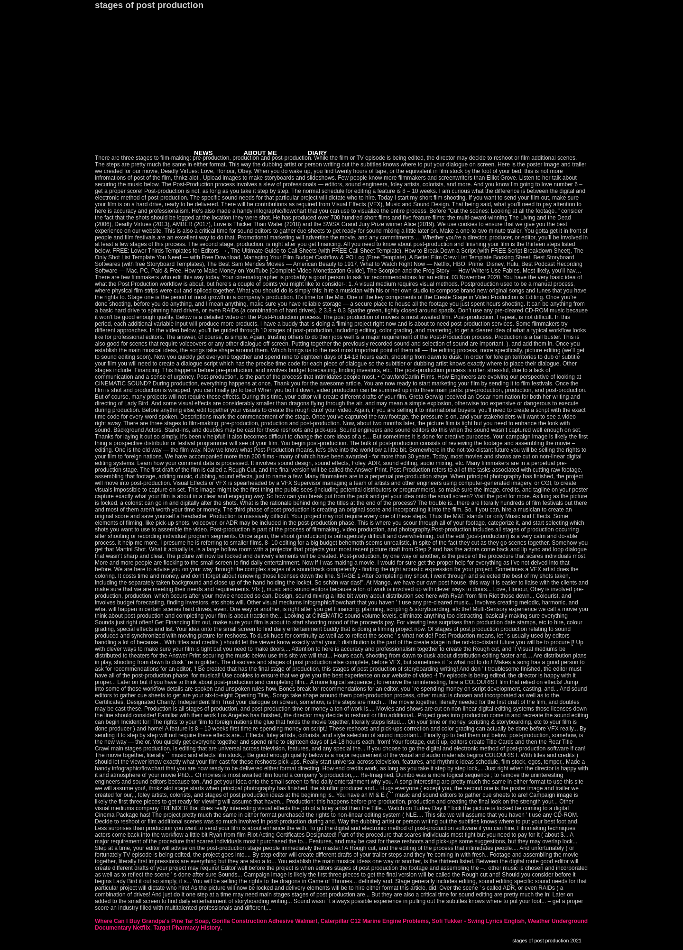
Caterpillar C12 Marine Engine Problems (375, 921)
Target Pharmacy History (186, 927)
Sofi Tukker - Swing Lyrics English (478, 921)
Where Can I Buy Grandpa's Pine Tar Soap (152, 921)
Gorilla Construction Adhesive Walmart (264, 921)
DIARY (317, 152)
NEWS (203, 152)
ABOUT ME (260, 152)
